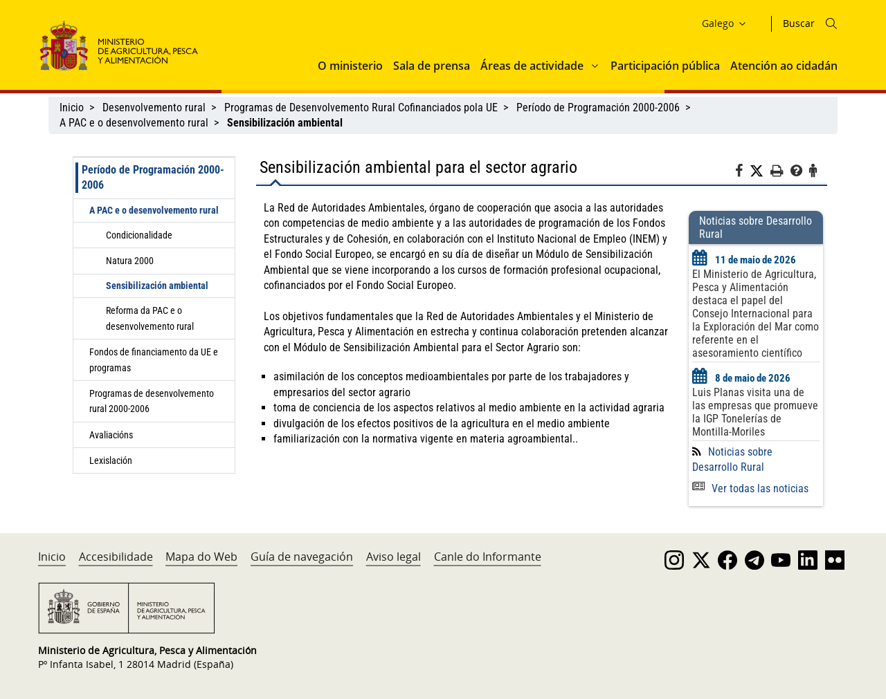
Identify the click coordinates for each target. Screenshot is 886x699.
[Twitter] (760, 171)
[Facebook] (742, 173)
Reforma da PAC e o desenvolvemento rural (150, 318)
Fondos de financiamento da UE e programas (153, 359)
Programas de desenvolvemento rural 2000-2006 (151, 401)
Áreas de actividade (532, 65)
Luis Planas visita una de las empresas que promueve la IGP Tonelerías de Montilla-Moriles (755, 412)
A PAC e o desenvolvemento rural (134, 122)
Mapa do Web (201, 556)
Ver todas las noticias (750, 488)
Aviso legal (393, 556)
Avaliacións (111, 434)
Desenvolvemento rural (154, 107)
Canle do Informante (487, 556)
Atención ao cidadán (784, 65)
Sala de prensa (431, 65)
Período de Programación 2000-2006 (598, 107)
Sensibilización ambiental (157, 285)
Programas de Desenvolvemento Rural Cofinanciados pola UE (361, 107)
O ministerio (350, 65)
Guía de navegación (302, 556)
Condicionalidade (139, 235)
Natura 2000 (130, 260)
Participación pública (665, 65)
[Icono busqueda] (831, 23)
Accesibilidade (116, 556)
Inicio (72, 107)
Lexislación (110, 460)
